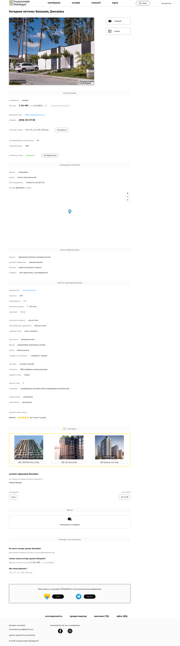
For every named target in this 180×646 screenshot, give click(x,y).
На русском (166, 3)
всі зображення (18, 82)
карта (115, 2)
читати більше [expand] (15, 483)
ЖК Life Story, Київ (69, 462)
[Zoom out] (127, 196)
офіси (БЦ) (122, 616)
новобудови (54, 2)
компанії (96, 2)
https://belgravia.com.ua (35, 115)
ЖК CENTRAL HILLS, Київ (28, 462)
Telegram (89, 596)
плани (114, 31)
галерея (114, 21)
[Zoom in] (127, 193)
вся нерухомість (53, 616)
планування (62, 130)
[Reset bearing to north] (127, 200)
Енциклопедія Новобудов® (27, 641)
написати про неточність (60, 106)
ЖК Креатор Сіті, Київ (109, 462)
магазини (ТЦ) (101, 616)
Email (58, 596)
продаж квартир (78, 616)
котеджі (76, 2)
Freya (13, 497)
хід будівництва (50, 155)
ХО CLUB (124, 497)
